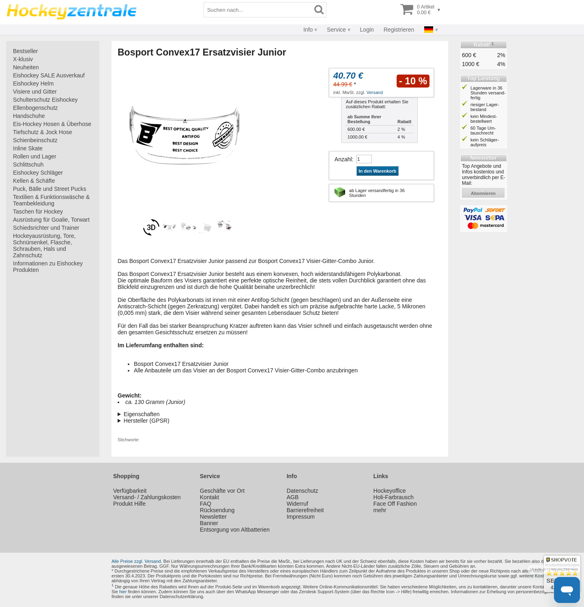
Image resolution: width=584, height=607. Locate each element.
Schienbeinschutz (35, 140)
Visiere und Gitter (35, 91)
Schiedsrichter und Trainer (46, 227)
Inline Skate (28, 148)
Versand (375, 92)
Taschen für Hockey (38, 211)
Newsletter (213, 516)
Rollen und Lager (34, 156)
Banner (209, 523)
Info (308, 29)
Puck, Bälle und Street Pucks (49, 189)
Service (336, 29)
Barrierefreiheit (305, 510)
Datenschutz (302, 490)
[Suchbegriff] (258, 9)
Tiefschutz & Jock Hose (42, 132)
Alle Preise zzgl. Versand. (137, 561)
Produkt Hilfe (129, 503)
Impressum (301, 516)
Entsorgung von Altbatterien (235, 529)
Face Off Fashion (395, 503)
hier (123, 591)
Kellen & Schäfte (34, 180)
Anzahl (343, 159)
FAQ (205, 503)
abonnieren (483, 193)
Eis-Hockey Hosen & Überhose (52, 124)
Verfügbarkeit (130, 490)
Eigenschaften (142, 414)
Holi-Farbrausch (394, 497)
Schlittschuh (28, 164)
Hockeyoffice (390, 490)
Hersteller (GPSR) (147, 420)
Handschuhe (29, 116)
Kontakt (209, 497)
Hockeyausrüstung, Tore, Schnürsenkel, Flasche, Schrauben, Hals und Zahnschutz (44, 246)
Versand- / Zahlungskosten (147, 497)
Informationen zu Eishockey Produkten (48, 266)
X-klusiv (23, 59)
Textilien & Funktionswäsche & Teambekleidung (51, 200)
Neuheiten (26, 67)
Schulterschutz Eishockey (45, 99)
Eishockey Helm (33, 83)
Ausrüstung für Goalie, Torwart (51, 219)
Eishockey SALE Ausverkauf (49, 75)
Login (367, 29)
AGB (293, 497)
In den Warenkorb (378, 171)
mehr (380, 510)
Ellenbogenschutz (35, 108)
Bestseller (25, 51)
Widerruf (297, 503)
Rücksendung (217, 510)
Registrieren (399, 29)
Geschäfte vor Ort (222, 490)
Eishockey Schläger (38, 172)
